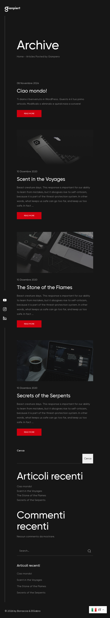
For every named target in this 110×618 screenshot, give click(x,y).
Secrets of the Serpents (43, 396)
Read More (29, 113)
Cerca (20, 450)
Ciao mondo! (32, 91)
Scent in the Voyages (41, 179)
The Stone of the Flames (44, 287)
